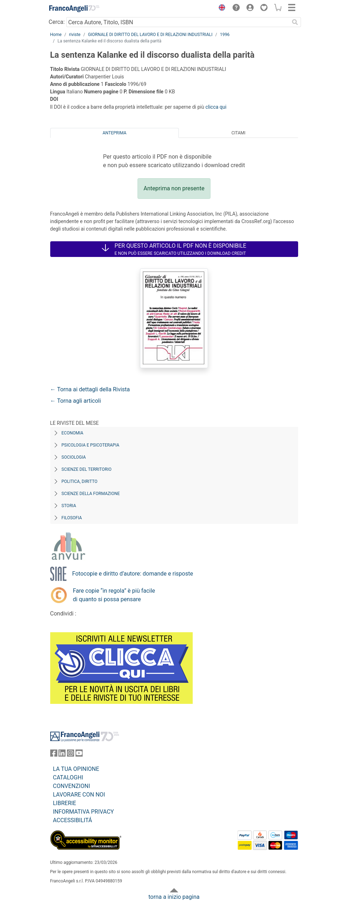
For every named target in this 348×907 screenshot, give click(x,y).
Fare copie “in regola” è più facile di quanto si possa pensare (114, 595)
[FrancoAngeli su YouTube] (79, 754)
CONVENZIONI (71, 786)
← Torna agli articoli (75, 400)
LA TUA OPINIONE (76, 769)
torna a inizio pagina (174, 896)
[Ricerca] (295, 22)
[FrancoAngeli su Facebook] (53, 754)
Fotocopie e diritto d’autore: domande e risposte (132, 573)
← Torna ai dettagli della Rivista (90, 389)
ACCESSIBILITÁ (72, 820)
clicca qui (216, 107)
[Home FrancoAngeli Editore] (74, 8)
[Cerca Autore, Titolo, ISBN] (178, 22)
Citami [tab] (238, 132)
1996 (225, 34)
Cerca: (57, 22)
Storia (69, 505)
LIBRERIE (64, 803)
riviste (74, 34)
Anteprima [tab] (114, 132)
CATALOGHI (68, 777)
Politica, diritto (80, 481)
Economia (72, 433)
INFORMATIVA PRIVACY (83, 811)
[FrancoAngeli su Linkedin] (62, 754)
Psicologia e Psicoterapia (90, 445)
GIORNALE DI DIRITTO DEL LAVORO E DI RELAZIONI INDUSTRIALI (150, 34)
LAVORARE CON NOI (79, 794)
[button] (220, 8)
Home (56, 34)
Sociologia (74, 457)
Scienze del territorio (87, 469)
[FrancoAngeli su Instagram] (70, 754)
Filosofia (72, 517)
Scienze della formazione (91, 493)
